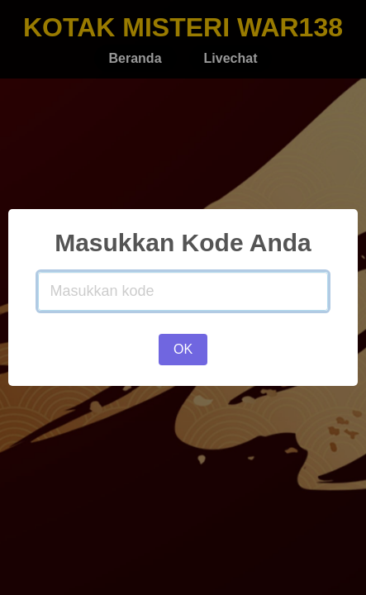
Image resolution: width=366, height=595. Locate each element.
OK (183, 349)
